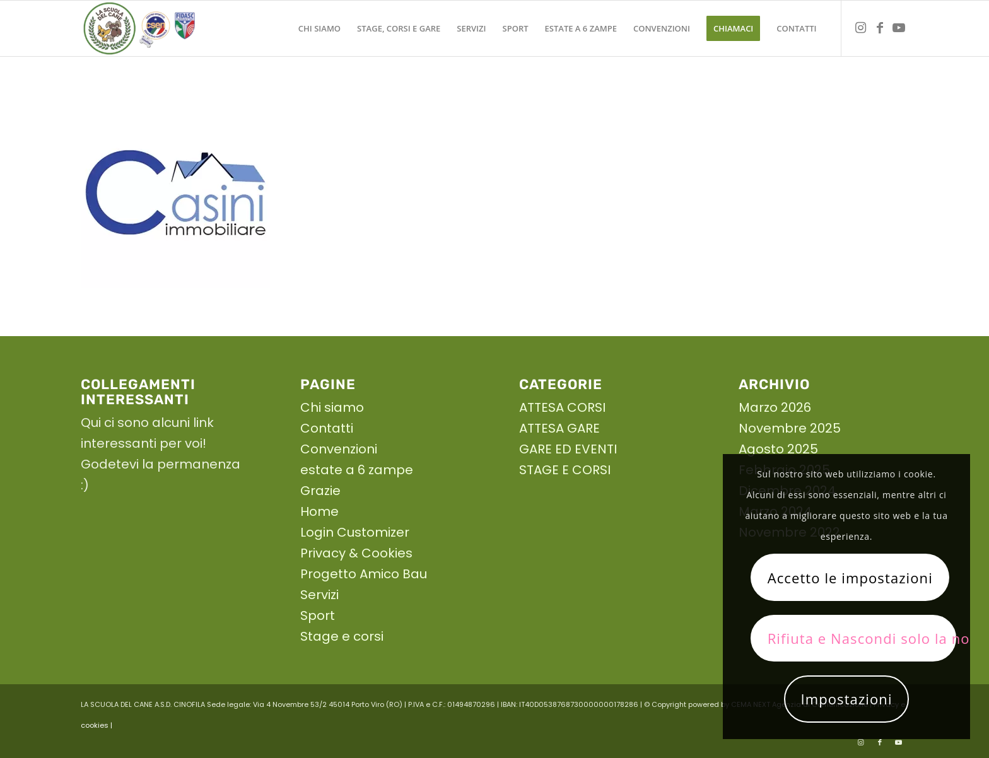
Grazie (320, 490)
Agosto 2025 (778, 449)
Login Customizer (354, 532)
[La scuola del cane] (139, 28)
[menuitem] (319, 28)
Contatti (326, 428)
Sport (317, 615)
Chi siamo (332, 407)
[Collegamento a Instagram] (860, 27)
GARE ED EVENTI (568, 449)
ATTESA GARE (559, 428)
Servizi (319, 594)
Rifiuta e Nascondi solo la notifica (862, 638)
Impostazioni (846, 698)
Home (319, 511)
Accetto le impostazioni (850, 577)
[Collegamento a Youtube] (898, 27)
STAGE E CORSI (565, 470)
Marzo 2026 (775, 407)
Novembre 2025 (790, 428)
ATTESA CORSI (562, 407)
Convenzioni (338, 449)
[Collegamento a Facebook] (879, 27)
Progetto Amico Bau (363, 574)
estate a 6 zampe (356, 470)
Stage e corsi (341, 636)
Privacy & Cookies (356, 553)
